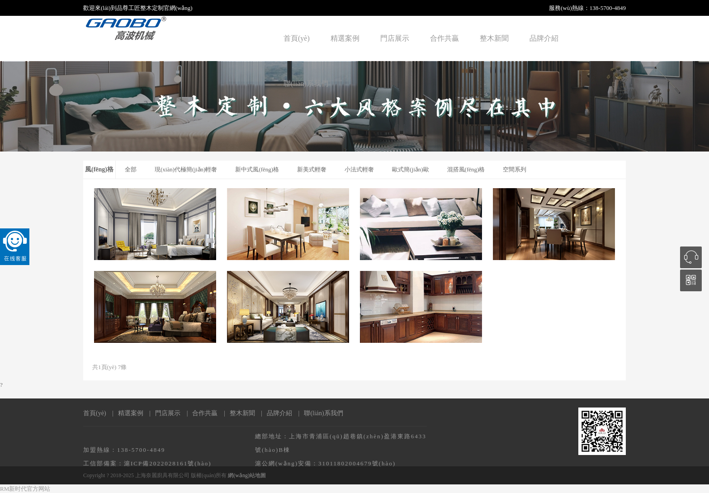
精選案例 (345, 38)
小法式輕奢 (359, 169)
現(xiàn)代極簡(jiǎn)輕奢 (186, 169)
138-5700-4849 (608, 8)
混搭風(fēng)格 (466, 169)
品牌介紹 (543, 38)
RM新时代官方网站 (25, 488)
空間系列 (514, 169)
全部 (131, 169)
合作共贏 (444, 38)
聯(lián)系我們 (306, 83)
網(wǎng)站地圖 (247, 475)
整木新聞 (494, 38)
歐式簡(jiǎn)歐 (410, 169)
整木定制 (152, 8)
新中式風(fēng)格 (257, 169)
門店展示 (394, 38)
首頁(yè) (297, 38)
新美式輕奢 (311, 169)
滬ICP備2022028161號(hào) (168, 463)
